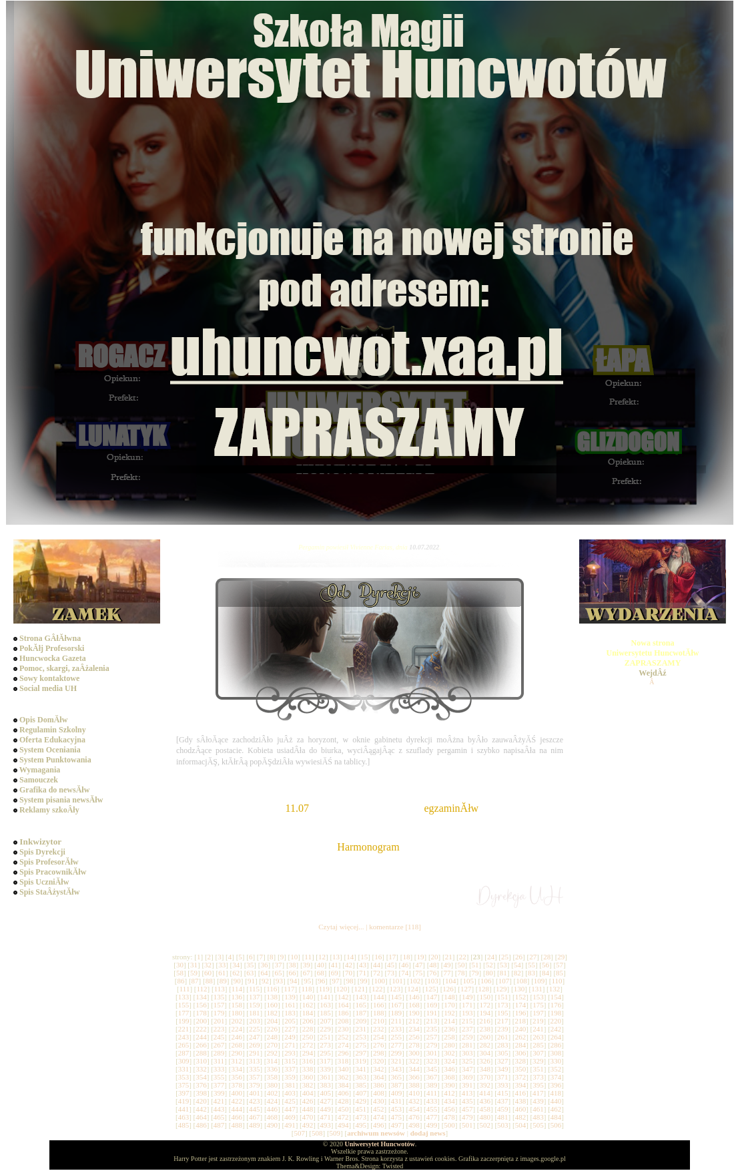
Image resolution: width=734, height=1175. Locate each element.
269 (254, 1045)
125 (430, 989)
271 (290, 1045)
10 (294, 957)
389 (432, 1085)
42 (348, 965)
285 (538, 1045)
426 (308, 1101)
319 (360, 1061)
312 (236, 1061)
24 (490, 957)
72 (376, 973)
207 (326, 1021)
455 (432, 1109)
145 (396, 997)
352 (556, 1069)
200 (201, 1021)
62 (236, 973)
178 (201, 1013)
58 (180, 973)
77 (446, 973)
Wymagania (40, 769)
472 (343, 1117)
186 (343, 1013)
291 (254, 1053)
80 (489, 973)
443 (219, 1109)
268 (236, 1045)
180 (236, 1013)
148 (449, 997)
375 (184, 1085)
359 (290, 1077)
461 (538, 1109)
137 (254, 997)
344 (414, 1069)
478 (449, 1117)
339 (325, 1069)
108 (521, 981)
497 (396, 1125)
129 (501, 989)
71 (362, 973)
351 (538, 1069)
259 (467, 1037)
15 (364, 957)
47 (418, 965)
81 (503, 973)
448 (308, 1109)
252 (343, 1037)
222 (201, 1029)
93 (279, 981)
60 (208, 973)
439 (538, 1101)
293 (290, 1053)
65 (278, 973)
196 (520, 1013)
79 (475, 973)
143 (360, 997)
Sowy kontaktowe (49, 678)
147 (432, 997)
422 (236, 1101)
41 (334, 965)
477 (432, 1117)
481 (502, 1117)
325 (467, 1061)
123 (395, 989)
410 (414, 1093)
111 (184, 989)
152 (520, 997)
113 (219, 989)
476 (414, 1117)
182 (272, 1013)
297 (360, 1053)
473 (360, 1117)
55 (531, 965)
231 (360, 1029)
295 (325, 1053)
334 (236, 1069)
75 (418, 973)
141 (325, 997)
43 (362, 965)
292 (272, 1053)
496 (378, 1125)
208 (343, 1021)
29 (561, 957)
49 (446, 965)
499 (432, 1125)
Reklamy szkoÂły (49, 809)
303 (467, 1053)
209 (361, 1021)
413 (467, 1093)
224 (236, 1029)
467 (254, 1117)
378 (236, 1085)
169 (432, 1005)
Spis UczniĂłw (44, 882)
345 (432, 1069)
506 (556, 1125)
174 (520, 1005)
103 (432, 981)
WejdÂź (652, 673)
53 (503, 965)
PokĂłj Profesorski (51, 648)
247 (254, 1037)
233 (396, 1029)
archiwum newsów (376, 1133)
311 (219, 1061)
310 (201, 1061)
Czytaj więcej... (341, 927)
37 (278, 965)
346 (449, 1069)
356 (236, 1077)
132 (555, 989)
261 (502, 1037)
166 (378, 1005)
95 (307, 981)
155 (184, 1005)
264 (556, 1037)
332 (201, 1069)
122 (377, 989)
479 (467, 1117)
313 (254, 1061)
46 (404, 965)
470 (308, 1117)
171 (467, 1005)
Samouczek (38, 779)
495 (360, 1125)
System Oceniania (50, 749)
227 (290, 1029)
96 (321, 981)
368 (449, 1077)
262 (520, 1037)
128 (483, 989)
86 (181, 981)
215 (467, 1021)
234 (414, 1029)
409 (396, 1093)
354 (201, 1077)
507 (299, 1133)
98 (349, 981)
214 (449, 1021)
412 (449, 1093)
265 (184, 1045)
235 (432, 1029)
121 (359, 989)
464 (201, 1117)
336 (272, 1069)
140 (308, 997)
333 (219, 1069)
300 (414, 1053)
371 (502, 1077)
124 (412, 989)
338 (308, 1069)
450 (343, 1109)
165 (360, 1005)
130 (519, 989)
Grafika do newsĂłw (54, 789)
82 (517, 973)
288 (201, 1053)
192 (449, 1013)
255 (396, 1037)
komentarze (386, 927)
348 (485, 1069)
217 (502, 1021)
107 (504, 981)
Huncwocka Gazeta (52, 658)
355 (219, 1077)
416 (520, 1093)
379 (254, 1085)
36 (264, 965)
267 (219, 1045)
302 (449, 1053)
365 (396, 1077)
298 (378, 1053)
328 (520, 1061)
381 (290, 1085)
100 (380, 981)
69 (334, 973)
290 (236, 1053)
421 (219, 1101)
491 (290, 1125)
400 (237, 1093)
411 (431, 1093)
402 (272, 1093)
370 (485, 1077)
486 (201, 1125)
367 (432, 1077)
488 (236, 1125)
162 (308, 1005)
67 (306, 973)
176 (556, 1005)
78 (461, 973)
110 (556, 981)
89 (223, 981)
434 (449, 1101)
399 (219, 1093)
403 (290, 1093)
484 (556, 1117)
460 (520, 1109)
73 (390, 973)
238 (485, 1029)
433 (432, 1101)
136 (236, 997)
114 (237, 989)
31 (194, 965)
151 (502, 997)
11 (308, 957)
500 (449, 1125)
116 (271, 989)
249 (290, 1037)
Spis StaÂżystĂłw (49, 892)
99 (364, 981)
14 (350, 957)
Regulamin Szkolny (52, 729)
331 (184, 1069)
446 (272, 1109)
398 (201, 1093)
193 (467, 1013)
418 (556, 1093)
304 (485, 1053)
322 (414, 1061)
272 (308, 1045)
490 (272, 1125)
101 (397, 981)
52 (489, 965)
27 (532, 957)
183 (290, 1013)
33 (222, 965)
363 (360, 1077)
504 (520, 1125)
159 (254, 1005)
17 (392, 957)
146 (414, 997)
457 (467, 1109)
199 (184, 1021)
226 (272, 1029)
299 (396, 1053)
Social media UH (48, 688)
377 (219, 1085)
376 (201, 1085)
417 (538, 1093)
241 (538, 1029)
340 (343, 1069)
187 (360, 1013)
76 (432, 973)
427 (325, 1101)
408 (378, 1093)
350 (520, 1069)
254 (378, 1037)
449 (325, 1109)
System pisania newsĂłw (61, 799)
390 (449, 1085)
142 (343, 997)
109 (539, 981)
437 (502, 1101)
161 (290, 1005)
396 (556, 1085)
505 (538, 1125)
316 (308, 1061)
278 (414, 1045)
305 (502, 1053)
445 (254, 1109)
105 (468, 981)
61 (222, 973)
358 (272, 1077)
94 (293, 981)
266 (201, 1045)
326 (484, 1061)
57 (559, 965)
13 (336, 957)
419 (184, 1101)
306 (520, 1053)
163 (325, 1005)
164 (343, 1005)
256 (414, 1037)
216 (484, 1021)
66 (292, 973)
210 (378, 1021)
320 (378, 1061)
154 (556, 997)
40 (320, 965)
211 (396, 1021)
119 (324, 989)
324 (449, 1061)
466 (236, 1117)
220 (556, 1021)
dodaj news (428, 1133)
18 (406, 957)
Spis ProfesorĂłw (49, 862)
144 (378, 997)
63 (250, 973)
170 (449, 1005)
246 (236, 1037)
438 (520, 1101)
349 (502, 1069)
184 (308, 1013)
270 (272, 1045)
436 (485, 1101)
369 (467, 1077)
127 (466, 989)
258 (449, 1037)
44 (376, 965)
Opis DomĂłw (43, 719)
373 (538, 1077)
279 (432, 1045)
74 (404, 973)
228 (308, 1029)
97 (335, 981)
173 (502, 1005)
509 (335, 1133)
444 (236, 1109)
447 (290, 1109)
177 (184, 1013)
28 (546, 957)
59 (194, 973)
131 (536, 989)
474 (378, 1117)
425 (290, 1101)
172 (485, 1005)
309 (184, 1061)
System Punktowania (55, 759)
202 (237, 1021)
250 (308, 1037)
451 (360, 1109)
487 (219, 1125)
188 (378, 1013)
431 (396, 1101)
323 (432, 1061)
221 (184, 1029)
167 (396, 1005)
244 (201, 1037)
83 (531, 973)
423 (254, 1101)
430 (378, 1101)
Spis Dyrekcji (42, 852)
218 (520, 1021)
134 (201, 997)
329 (538, 1061)
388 (414, 1085)
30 (180, 965)
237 (467, 1029)
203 (254, 1021)
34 (236, 965)
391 (467, 1085)
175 (538, 1005)
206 (308, 1021)
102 (415, 981)
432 (414, 1101)
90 (237, 981)
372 (520, 1077)
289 (219, 1053)
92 (265, 981)
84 (545, 973)
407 (361, 1093)
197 (538, 1013)
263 (538, 1037)
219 (538, 1021)
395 (538, 1085)
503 (502, 1125)
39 (306, 965)
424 (272, 1101)
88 (209, 981)
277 (396, 1045)
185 (325, 1013)
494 (343, 1125)
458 (485, 1109)
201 (219, 1021)
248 (272, 1037)
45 (390, 965)
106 (486, 981)
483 (538, 1117)
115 (254, 989)
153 (538, 997)
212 (414, 1021)
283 (502, 1045)
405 (326, 1093)
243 (184, 1037)
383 (325, 1085)
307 (538, 1053)
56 (545, 965)
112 (201, 989)
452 (378, 1109)
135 (219, 997)
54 (517, 965)
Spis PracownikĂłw (52, 872)
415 (502, 1093)
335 (254, 1069)
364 (378, 1077)
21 (448, 957)
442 (201, 1109)
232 (378, 1029)
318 (343, 1061)
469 (290, 1117)
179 (219, 1013)
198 (556, 1013)
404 (308, 1093)
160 (272, 1005)
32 (208, 965)
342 (378, 1069)
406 (343, 1093)
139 (290, 997)
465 (219, 1117)
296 (343, 1053)
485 (184, 1125)
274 (343, 1045)
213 (432, 1021)
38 (292, 965)
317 (325, 1061)
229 (325, 1029)
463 (184, 1117)
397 (184, 1093)
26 (518, 957)
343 (396, 1069)
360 (308, 1077)
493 (325, 1125)
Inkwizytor (40, 842)
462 (556, 1109)
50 (461, 965)
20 (434, 957)
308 (556, 1053)
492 (308, 1125)
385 (360, 1085)
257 (432, 1037)
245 (219, 1037)
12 (322, 957)
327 (502, 1061)
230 (343, 1029)
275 (360, 1045)
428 (343, 1101)
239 (502, 1029)
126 (448, 989)
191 (432, 1013)
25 (504, 957)
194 (485, 1013)
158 (236, 1005)
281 (467, 1045)
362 (343, 1077)
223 (219, 1029)
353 (184, 1077)
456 (449, 1109)
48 (432, 965)
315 (290, 1061)
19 (420, 957)
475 (396, 1117)
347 (467, 1069)
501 (467, 1125)
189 (396, 1013)
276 (378, 1045)
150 (485, 997)
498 (414, 1125)
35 (250, 965)
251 (325, 1037)
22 (462, 957)
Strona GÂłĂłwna (50, 638)
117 (289, 989)
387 (396, 1085)
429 (360, 1101)
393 (502, 1085)
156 (201, 1005)
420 (201, 1101)
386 (378, 1085)
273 (325, 1045)
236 (449, 1029)
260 (485, 1037)
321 (396, 1061)
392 (485, 1085)
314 (272, 1061)
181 (254, 1013)
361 (325, 1077)
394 (520, 1085)
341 (360, 1069)
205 (290, 1021)
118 (307, 989)
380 (272, 1085)
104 (450, 981)
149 (467, 997)
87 (195, 981)
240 (520, 1029)
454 (414, 1109)
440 (556, 1101)
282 (485, 1045)
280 (449, 1045)
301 (432, 1053)
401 (254, 1093)
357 (254, 1077)
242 (556, 1029)
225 (254, 1029)
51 (475, 965)
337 (290, 1069)
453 (396, 1109)
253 (360, 1037)
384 (343, 1085)
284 (520, 1045)
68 (320, 973)
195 (502, 1013)
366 (414, 1077)
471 (325, 1117)
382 (308, 1085)
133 (184, 997)
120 (342, 989)
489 (254, 1125)
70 (348, 973)
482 (520, 1117)
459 (502, 1109)
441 (184, 1109)
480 (485, 1117)
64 (264, 973)
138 (272, 997)
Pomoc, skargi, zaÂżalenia (64, 668)
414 (484, 1093)
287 (184, 1053)
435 (467, 1101)
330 (556, 1061)
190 (414, 1013)
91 (251, 981)
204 (272, 1021)
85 (559, 973)
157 (219, 1005)
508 (317, 1133)
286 (556, 1045)
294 (308, 1053)
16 (378, 957)
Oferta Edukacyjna (52, 739)
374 (556, 1077)
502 (485, 1125)
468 (272, 1117)
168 (414, 1005)
